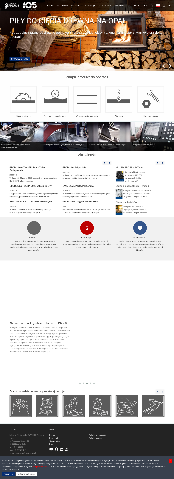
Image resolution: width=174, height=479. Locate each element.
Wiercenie (118, 101)
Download (53, 438)
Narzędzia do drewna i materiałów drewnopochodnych (15, 146)
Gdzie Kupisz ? (121, 5)
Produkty (76, 5)
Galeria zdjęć (54, 441)
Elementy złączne (150, 101)
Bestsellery (139, 237)
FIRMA (65, 5)
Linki (51, 444)
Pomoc (52, 435)
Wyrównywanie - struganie (87, 101)
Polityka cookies (95, 438)
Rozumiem (8, 474)
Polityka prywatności (97, 435)
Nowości (33, 237)
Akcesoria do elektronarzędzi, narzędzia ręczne (108, 145)
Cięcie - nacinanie (23, 101)
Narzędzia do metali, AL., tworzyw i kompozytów (64, 145)
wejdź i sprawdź (140, 196)
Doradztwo (104, 5)
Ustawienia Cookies (26, 474)
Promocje (90, 5)
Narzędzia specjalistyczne (142, 145)
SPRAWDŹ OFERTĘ (19, 59)
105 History (53, 5)
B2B (146, 5)
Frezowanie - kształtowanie (55, 101)
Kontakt (136, 5)
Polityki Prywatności (41, 466)
